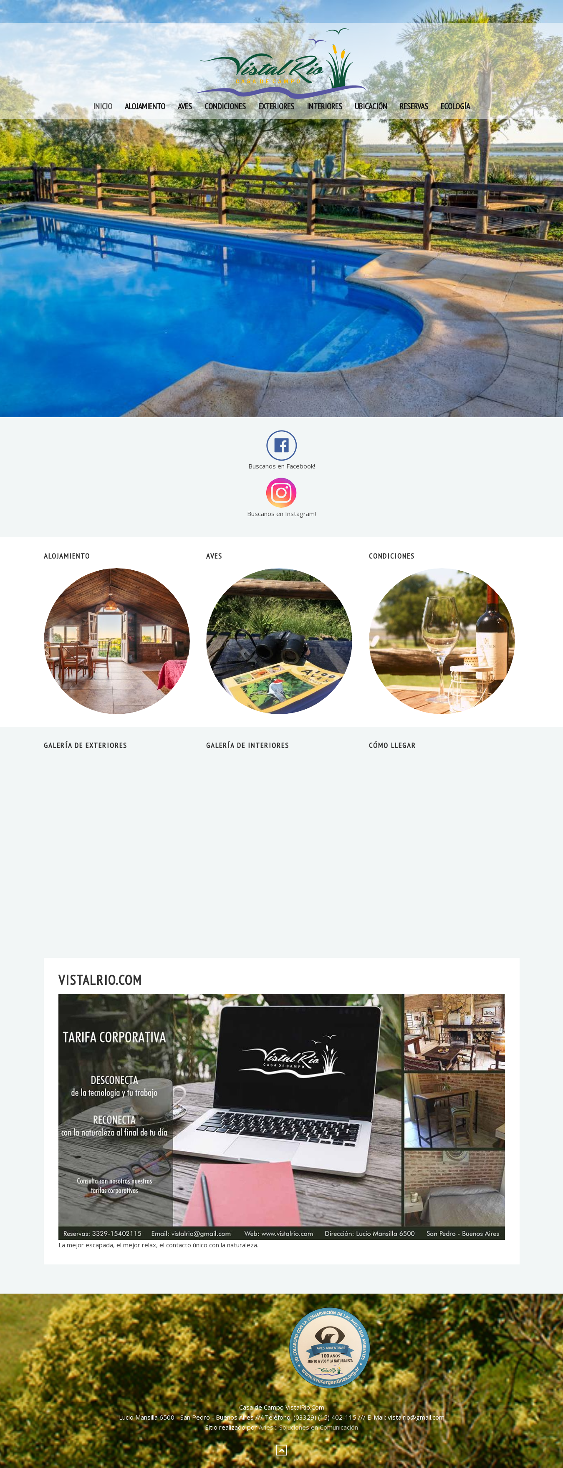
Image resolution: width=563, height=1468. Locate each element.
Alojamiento (145, 106)
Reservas (414, 106)
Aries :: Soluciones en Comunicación (308, 1427)
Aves (185, 106)
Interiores (324, 106)
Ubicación (371, 106)
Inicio (102, 106)
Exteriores (276, 106)
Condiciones (225, 106)
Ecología (455, 106)
